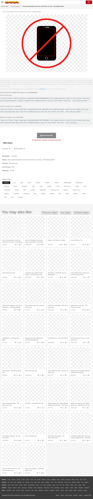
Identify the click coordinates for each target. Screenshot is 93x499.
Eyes (44, 485)
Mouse (78, 482)
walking (49, 485)
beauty (17, 190)
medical (38, 182)
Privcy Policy (68, 495)
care (33, 186)
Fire (35, 479)
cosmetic (16, 193)
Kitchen (57, 490)
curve (57, 186)
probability (7, 190)
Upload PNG (87, 495)
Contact (75, 495)
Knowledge (56, 487)
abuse (15, 186)
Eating (70, 490)
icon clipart (65, 213)
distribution (43, 190)
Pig (82, 482)
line (14, 182)
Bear (12, 482)
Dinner (62, 490)
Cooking (80, 490)
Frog (55, 482)
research (24, 186)
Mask (9, 485)
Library (62, 487)
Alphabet (81, 487)
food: (3, 490)
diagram (6, 193)
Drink (22, 490)
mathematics (67, 182)
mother (25, 485)
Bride (16, 485)
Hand (83, 485)
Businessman (31, 485)
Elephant (47, 482)
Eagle (42, 482)
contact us (43, 89)
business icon (55, 190)
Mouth (71, 485)
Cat (23, 482)
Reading (30, 487)
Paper (71, 487)
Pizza (66, 490)
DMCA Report (8, 143)
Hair (57, 485)
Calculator (86, 487)
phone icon (67, 186)
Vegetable (52, 490)
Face (75, 485)
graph (77, 186)
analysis (47, 182)
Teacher (15, 487)
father (67, 485)
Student (9, 487)
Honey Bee (60, 482)
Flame (39, 479)
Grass (48, 479)
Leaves (18, 479)
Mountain (68, 479)
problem (32, 190)
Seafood (46, 490)
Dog (35, 482)
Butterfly (19, 482)
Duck (39, 482)
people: (4, 485)
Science (67, 487)
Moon (58, 479)
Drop (85, 479)
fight (67, 193)
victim (84, 193)
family (20, 485)
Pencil (34, 487)
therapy (20, 197)
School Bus (46, 487)
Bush (77, 479)
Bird (15, 482)
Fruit (32, 490)
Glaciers (44, 479)
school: (4, 487)
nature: (4, 479)
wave (29, 182)
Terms (62, 495)
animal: (4, 482)
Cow (32, 482)
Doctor (37, 485)
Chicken (28, 482)
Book (19, 487)
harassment (76, 190)
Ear (41, 485)
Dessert (18, 490)
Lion (70, 482)
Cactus (23, 479)
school (49, 186)
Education (40, 487)
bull (35, 193)
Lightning (53, 479)
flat (5, 197)
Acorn (9, 479)
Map (52, 487)
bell (25, 190)
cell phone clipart (81, 213)
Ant (8, 482)
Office (75, 487)
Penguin (86, 482)
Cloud (80, 479)
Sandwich (40, 490)
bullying (66, 190)
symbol (6, 182)
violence (56, 182)
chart (41, 186)
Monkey (74, 482)
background (79, 182)
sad (85, 186)
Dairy (13, 490)
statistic (43, 193)
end (12, 197)
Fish (52, 482)
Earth (32, 479)
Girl (60, 485)
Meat (36, 490)
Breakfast (9, 490)
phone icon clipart (50, 213)
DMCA (81, 495)
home (53, 485)
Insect (65, 482)
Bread (74, 490)
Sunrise (63, 479)
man (59, 193)
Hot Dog (85, 490)
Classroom (24, 487)
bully (21, 182)
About (57, 495)
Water (73, 479)
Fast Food (27, 490)
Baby (13, 485)
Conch (27, 479)
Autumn (13, 479)
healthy (75, 193)
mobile (52, 193)
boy (64, 485)
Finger (79, 485)
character (26, 193)
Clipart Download (15, 6)
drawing (6, 186)
